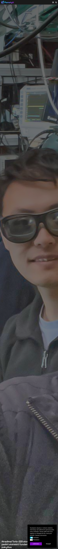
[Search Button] (56, 2)
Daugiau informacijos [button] (40, 535)
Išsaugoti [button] (48, 543)
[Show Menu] (53, 2)
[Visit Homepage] (7, 2)
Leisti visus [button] (36, 543)
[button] (31, 537)
